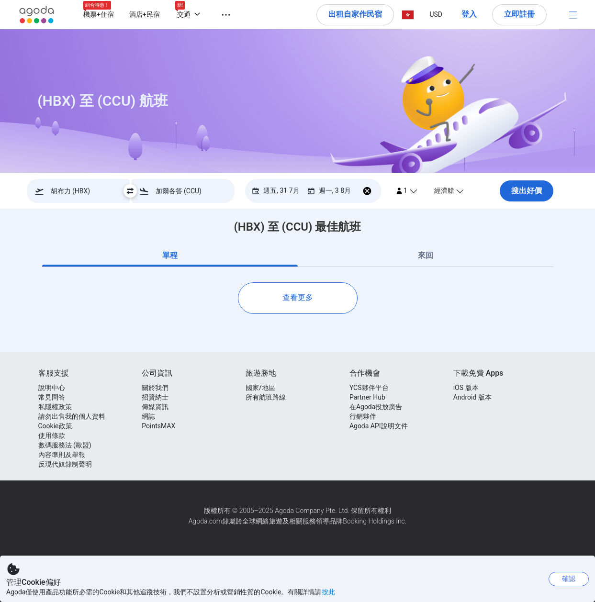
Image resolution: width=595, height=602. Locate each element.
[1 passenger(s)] (406, 190)
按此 (328, 592)
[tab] (170, 256)
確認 (568, 578)
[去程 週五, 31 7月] (275, 190)
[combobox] (81, 191)
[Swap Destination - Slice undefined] (130, 191)
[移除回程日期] (367, 190)
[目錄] (573, 14)
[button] (220, 14)
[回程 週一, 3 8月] (329, 190)
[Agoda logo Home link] (36, 14)
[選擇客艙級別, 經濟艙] (460, 190)
